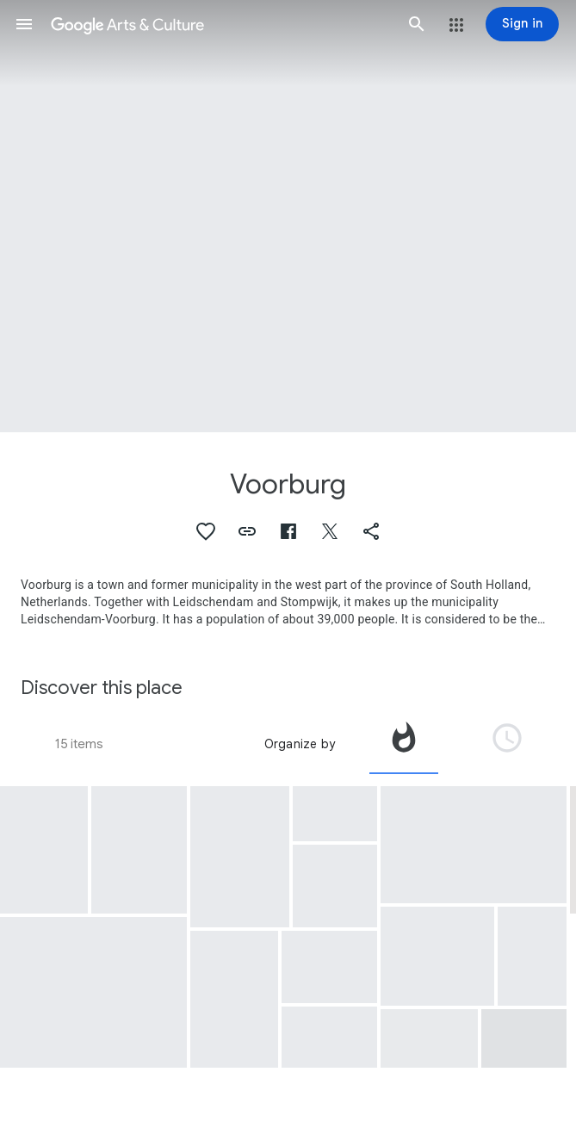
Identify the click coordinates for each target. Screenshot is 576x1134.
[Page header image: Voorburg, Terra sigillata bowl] (288, 216)
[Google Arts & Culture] (220, 24)
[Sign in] (522, 24)
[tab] (403, 744)
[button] (24, 24)
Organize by (299, 744)
